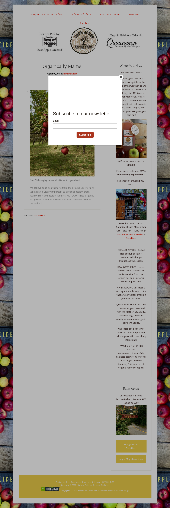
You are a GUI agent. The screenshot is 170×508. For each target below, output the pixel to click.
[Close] (121, 77)
